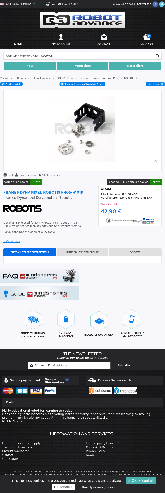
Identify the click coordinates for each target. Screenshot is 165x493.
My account (61, 44)
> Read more (11, 241)
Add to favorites (51, 175)
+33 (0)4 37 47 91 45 (65, 3)
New (29, 66)
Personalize (63, 487)
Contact (103, 44)
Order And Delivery (100, 447)
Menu (18, 44)
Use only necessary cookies (98, 487)
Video (135, 252)
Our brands (10, 459)
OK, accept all (140, 480)
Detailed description (30, 252)
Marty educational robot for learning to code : (37, 410)
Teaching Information (17, 447)
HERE (59, 232)
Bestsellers (135, 66)
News (90, 455)
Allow (36, 182)
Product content (82, 252)
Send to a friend (27, 175)
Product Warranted (15, 451)
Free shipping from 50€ (102, 443)
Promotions (82, 66)
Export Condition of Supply (21, 443)
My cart (146, 40)
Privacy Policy (96, 451)
